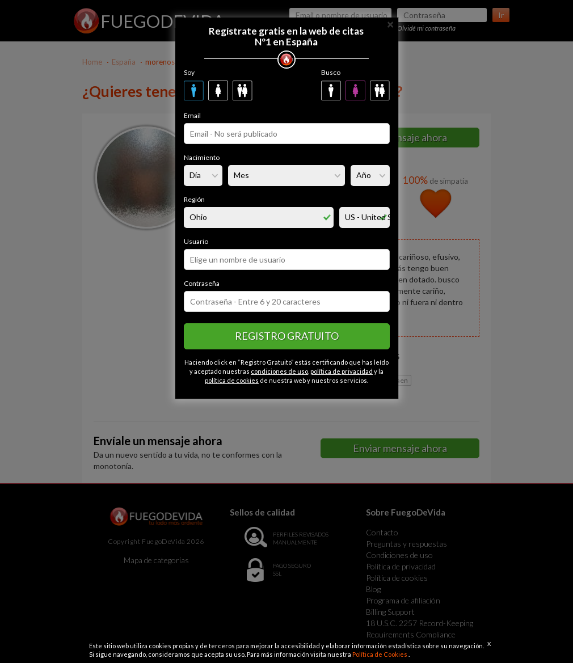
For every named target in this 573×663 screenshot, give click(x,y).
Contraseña (202, 283)
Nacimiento (202, 157)
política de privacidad (341, 371)
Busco (330, 72)
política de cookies (232, 380)
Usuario (196, 241)
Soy (189, 72)
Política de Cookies (380, 654)
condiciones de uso (279, 371)
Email (192, 115)
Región (194, 199)
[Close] (390, 23)
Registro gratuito (287, 336)
